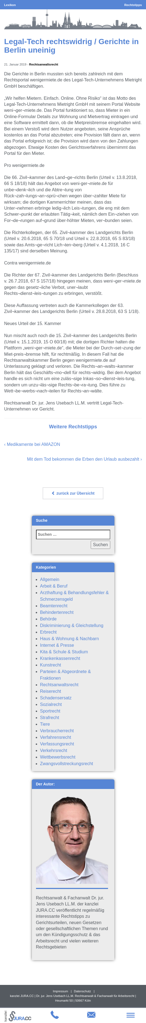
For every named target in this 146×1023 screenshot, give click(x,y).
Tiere (45, 724)
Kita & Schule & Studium (64, 651)
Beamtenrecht (54, 605)
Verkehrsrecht (53, 750)
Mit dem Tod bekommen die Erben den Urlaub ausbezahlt (83, 459)
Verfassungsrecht (57, 744)
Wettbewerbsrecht (58, 757)
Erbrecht (48, 632)
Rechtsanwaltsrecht (43, 64)
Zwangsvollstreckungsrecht (66, 763)
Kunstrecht (50, 665)
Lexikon (10, 5)
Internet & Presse (57, 645)
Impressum (60, 991)
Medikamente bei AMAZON (33, 444)
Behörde (48, 619)
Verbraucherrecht (57, 730)
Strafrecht (49, 717)
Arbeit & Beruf (54, 586)
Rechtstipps (133, 5)
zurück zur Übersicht (72, 493)
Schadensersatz (56, 698)
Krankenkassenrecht (60, 658)
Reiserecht (50, 691)
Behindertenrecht (57, 612)
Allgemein (49, 579)
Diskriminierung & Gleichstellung (71, 625)
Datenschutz (82, 991)
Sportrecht (50, 711)
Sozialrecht (51, 704)
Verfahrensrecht (55, 737)
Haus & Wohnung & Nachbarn (69, 638)
